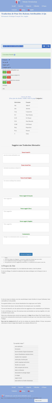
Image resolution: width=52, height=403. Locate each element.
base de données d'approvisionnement (24, 351)
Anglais (6, 65)
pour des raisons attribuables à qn (11, 70)
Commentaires (26, 234)
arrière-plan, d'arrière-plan (21, 359)
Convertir (20, 6)
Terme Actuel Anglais (26, 178)
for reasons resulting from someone (11, 80)
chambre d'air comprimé (21, 357)
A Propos (44, 6)
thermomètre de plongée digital (22, 372)
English (31, 10)
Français (6, 59)
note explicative (19, 346)
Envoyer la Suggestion (26, 254)
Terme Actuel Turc (26, 165)
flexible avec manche (20, 364)
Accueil (13, 6)
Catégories (28, 6)
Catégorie (7, 67)
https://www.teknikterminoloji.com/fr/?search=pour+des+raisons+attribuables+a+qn (21, 398)
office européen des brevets (21, 367)
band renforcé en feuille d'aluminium (24, 380)
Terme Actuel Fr (26, 152)
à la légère (17, 375)
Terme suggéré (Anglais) (26, 221)
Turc (5, 62)
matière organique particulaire (22, 362)
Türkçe (22, 10)
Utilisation (36, 6)
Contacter (14, 9)
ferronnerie (17, 349)
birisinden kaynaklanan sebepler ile (11, 75)
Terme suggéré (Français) (26, 195)
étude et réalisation (19, 370)
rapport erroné (18, 378)
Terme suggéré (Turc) (26, 208)
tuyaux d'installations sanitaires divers (24, 354)
